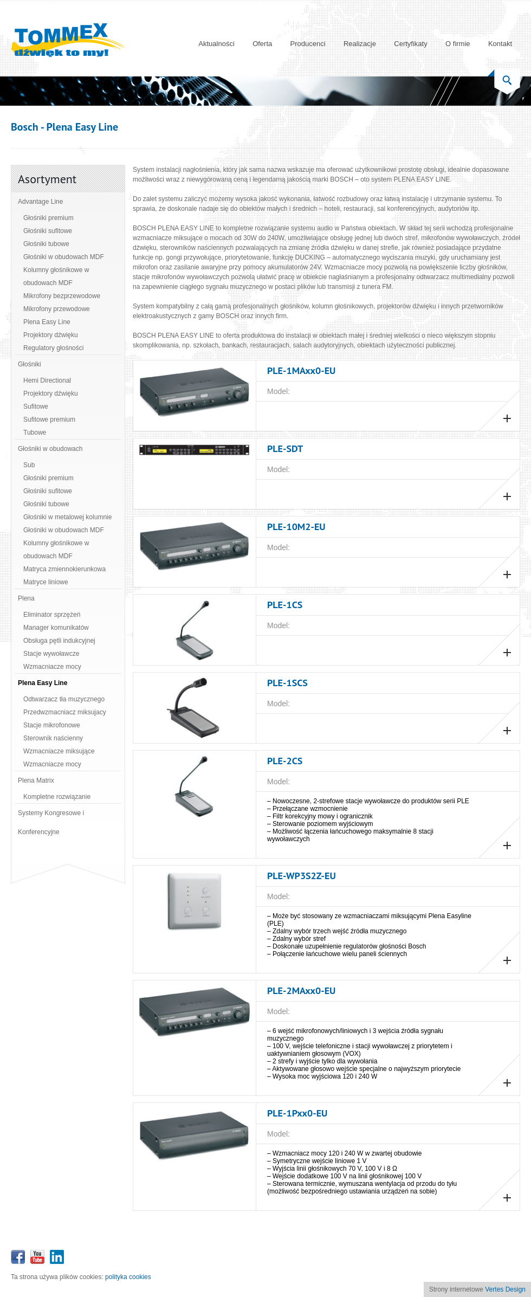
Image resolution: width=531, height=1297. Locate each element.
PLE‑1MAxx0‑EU (301, 370)
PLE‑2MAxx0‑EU (301, 990)
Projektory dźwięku (50, 335)
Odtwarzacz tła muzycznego (64, 699)
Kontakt (500, 44)
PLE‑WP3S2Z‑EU (301, 875)
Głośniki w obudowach (50, 449)
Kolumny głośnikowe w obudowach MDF (56, 276)
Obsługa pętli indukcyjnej (59, 640)
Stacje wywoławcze (51, 653)
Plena (26, 598)
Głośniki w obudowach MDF (63, 257)
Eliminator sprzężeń (51, 614)
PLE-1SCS (287, 682)
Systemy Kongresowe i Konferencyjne (51, 822)
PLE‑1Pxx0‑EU (297, 1113)
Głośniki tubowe (46, 244)
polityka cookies (128, 1277)
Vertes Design (505, 1289)
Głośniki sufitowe (47, 231)
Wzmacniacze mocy (52, 666)
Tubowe (34, 432)
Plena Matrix (36, 780)
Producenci (308, 44)
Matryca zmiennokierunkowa (64, 569)
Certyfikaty (410, 44)
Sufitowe (35, 406)
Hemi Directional (47, 380)
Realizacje (360, 44)
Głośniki (29, 364)
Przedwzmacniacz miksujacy (64, 712)
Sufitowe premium (49, 419)
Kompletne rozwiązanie (56, 797)
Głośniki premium (48, 218)
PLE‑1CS (284, 604)
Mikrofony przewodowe (56, 309)
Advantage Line (40, 201)
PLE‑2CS (284, 760)
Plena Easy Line (46, 322)
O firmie (457, 44)
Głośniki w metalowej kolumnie (67, 517)
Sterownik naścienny (53, 738)
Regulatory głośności (53, 348)
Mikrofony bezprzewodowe (61, 296)
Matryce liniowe (45, 582)
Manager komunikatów (56, 627)
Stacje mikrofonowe (51, 725)
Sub (29, 465)
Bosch (24, 127)
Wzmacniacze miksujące (58, 751)
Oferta (262, 44)
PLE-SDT (285, 448)
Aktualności (216, 44)
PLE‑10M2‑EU (296, 526)
